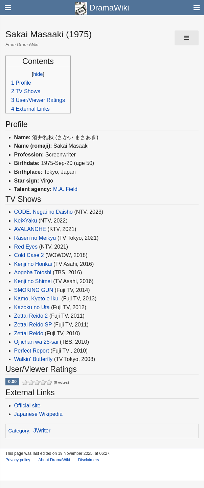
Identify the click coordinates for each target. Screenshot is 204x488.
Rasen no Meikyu (35, 238)
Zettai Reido (28, 333)
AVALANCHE (30, 229)
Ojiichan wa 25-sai (36, 342)
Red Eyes (26, 247)
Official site (27, 405)
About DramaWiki (54, 460)
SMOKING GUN (33, 290)
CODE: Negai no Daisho (43, 212)
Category (18, 430)
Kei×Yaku (25, 221)
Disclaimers (88, 460)
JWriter (41, 430)
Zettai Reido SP (33, 324)
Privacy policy (17, 460)
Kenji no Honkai (33, 264)
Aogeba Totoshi (32, 272)
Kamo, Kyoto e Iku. (37, 298)
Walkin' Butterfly (33, 359)
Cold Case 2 (29, 255)
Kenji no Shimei (33, 281)
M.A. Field (65, 189)
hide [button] (38, 74)
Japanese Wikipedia (38, 414)
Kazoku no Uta (32, 307)
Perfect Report (31, 351)
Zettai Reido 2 (31, 316)
